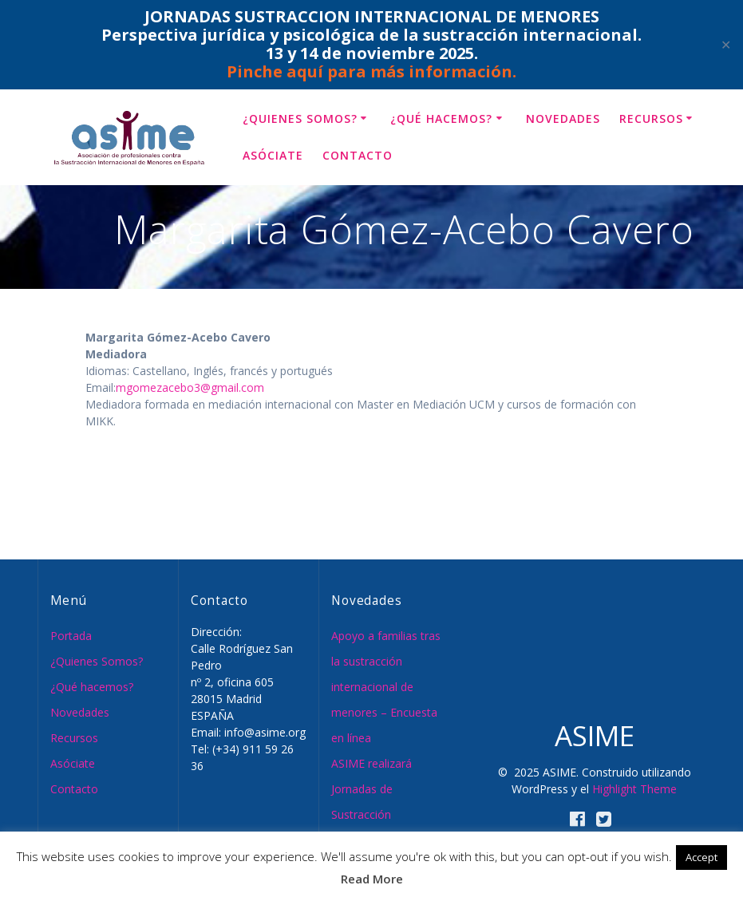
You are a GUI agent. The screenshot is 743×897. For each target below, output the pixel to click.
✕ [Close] (726, 45)
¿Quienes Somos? (300, 118)
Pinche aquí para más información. (371, 71)
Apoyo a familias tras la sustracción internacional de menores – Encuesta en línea (386, 686)
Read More (372, 879)
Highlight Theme (634, 788)
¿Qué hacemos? (441, 118)
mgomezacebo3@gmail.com (190, 387)
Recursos (651, 118)
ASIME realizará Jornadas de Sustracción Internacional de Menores (372, 814)
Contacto (357, 155)
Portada (71, 635)
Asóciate (273, 155)
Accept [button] (701, 857)
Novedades (563, 118)
